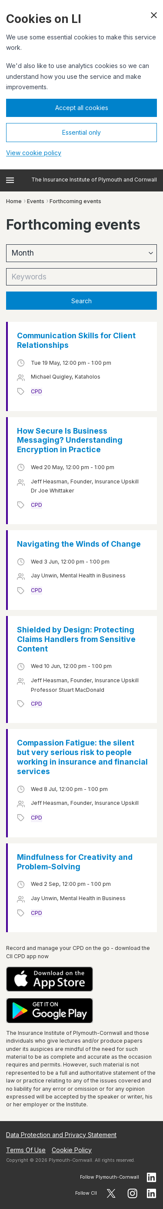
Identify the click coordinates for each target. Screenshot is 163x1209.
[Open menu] (10, 180)
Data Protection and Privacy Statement (61, 1134)
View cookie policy (33, 152)
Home (14, 201)
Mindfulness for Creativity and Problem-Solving (75, 861)
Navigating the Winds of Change (79, 543)
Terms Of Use (26, 1150)
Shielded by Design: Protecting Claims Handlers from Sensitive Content (76, 639)
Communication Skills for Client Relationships (76, 340)
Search (81, 301)
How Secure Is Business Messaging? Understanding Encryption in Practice (70, 440)
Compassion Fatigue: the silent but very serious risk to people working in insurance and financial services (82, 757)
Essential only (81, 132)
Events (35, 201)
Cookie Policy (72, 1150)
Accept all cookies (81, 107)
